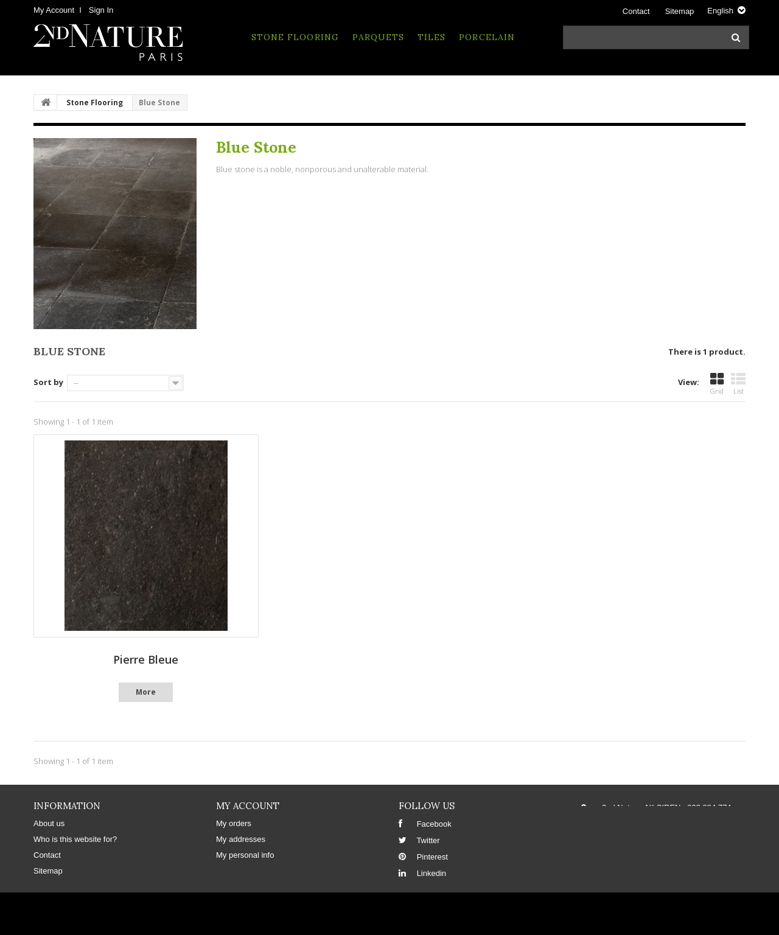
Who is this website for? (75, 839)
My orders (233, 823)
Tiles (431, 37)
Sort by (48, 382)
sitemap (679, 11)
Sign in (101, 10)
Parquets (378, 37)
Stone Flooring (295, 37)
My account (247, 806)
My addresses (240, 839)
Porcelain (486, 37)
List (738, 383)
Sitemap (48, 870)
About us (49, 823)
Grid (717, 383)
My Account (53, 10)
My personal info (245, 855)
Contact (636, 11)
